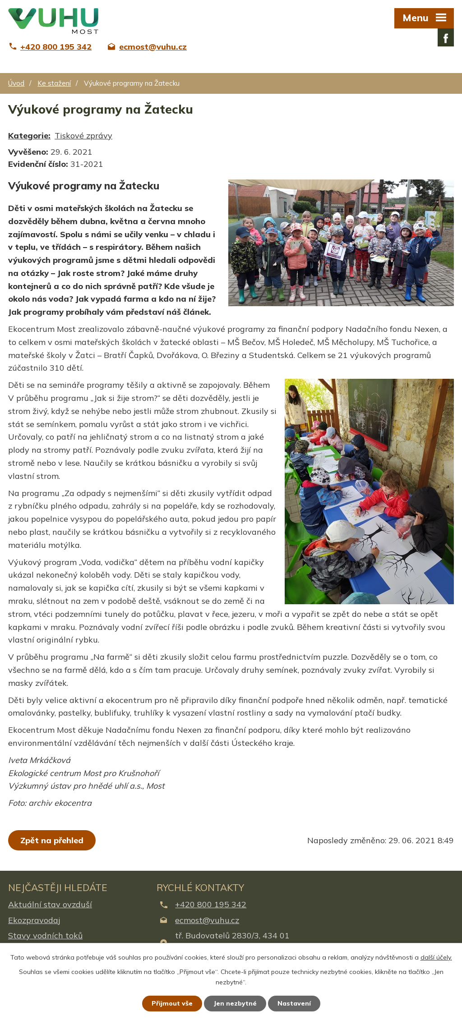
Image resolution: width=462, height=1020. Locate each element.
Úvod (16, 83)
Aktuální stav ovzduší (50, 904)
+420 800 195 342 (210, 904)
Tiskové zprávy (83, 135)
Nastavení (294, 1003)
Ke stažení (54, 83)
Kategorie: (29, 135)
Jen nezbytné (235, 1003)
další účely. (436, 957)
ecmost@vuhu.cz (207, 920)
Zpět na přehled (51, 840)
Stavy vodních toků (45, 935)
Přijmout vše (172, 1003)
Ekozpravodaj (34, 920)
